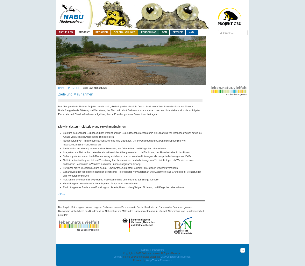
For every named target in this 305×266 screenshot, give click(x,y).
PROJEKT (73, 88)
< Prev (61, 194)
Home (61, 88)
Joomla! (118, 257)
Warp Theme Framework (159, 260)
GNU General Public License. (175, 257)
